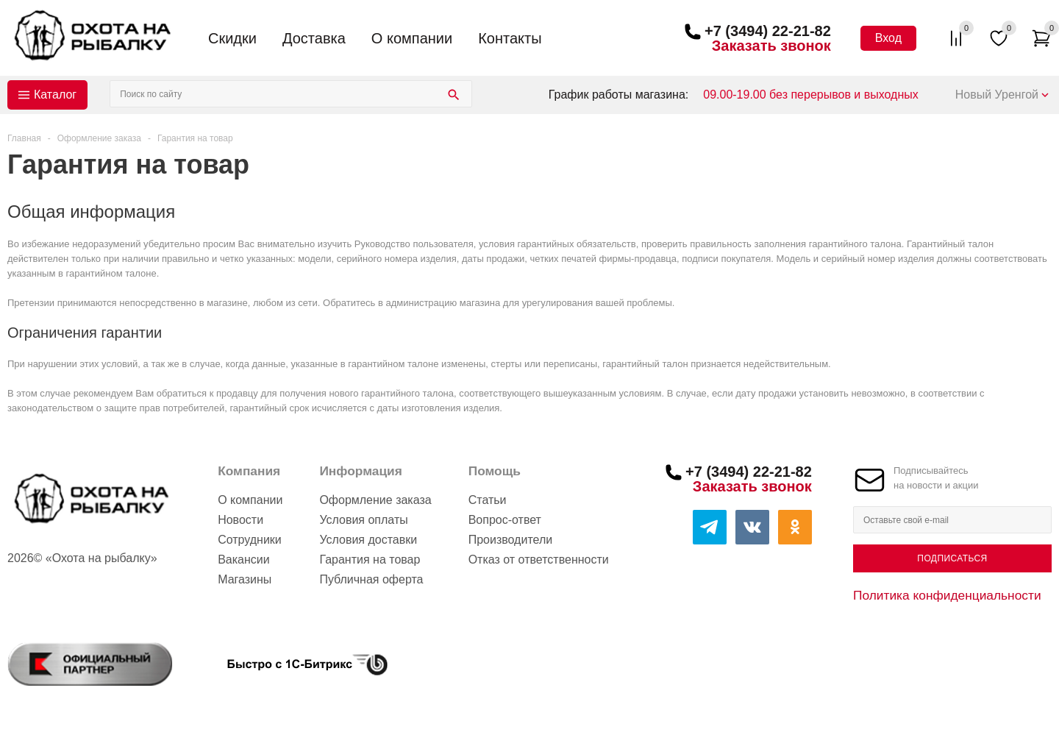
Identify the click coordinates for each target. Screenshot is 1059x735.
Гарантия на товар (369, 559)
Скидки (232, 38)
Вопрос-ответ (504, 520)
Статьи (487, 500)
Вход (888, 38)
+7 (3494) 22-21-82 (768, 31)
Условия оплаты (363, 520)
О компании (411, 38)
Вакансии (244, 559)
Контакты (509, 38)
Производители (510, 539)
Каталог (55, 94)
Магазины (244, 579)
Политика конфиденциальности (947, 595)
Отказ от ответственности (538, 559)
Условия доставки (368, 539)
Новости (240, 520)
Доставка (314, 38)
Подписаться (952, 558)
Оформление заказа (375, 500)
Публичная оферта (371, 579)
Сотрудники (250, 539)
